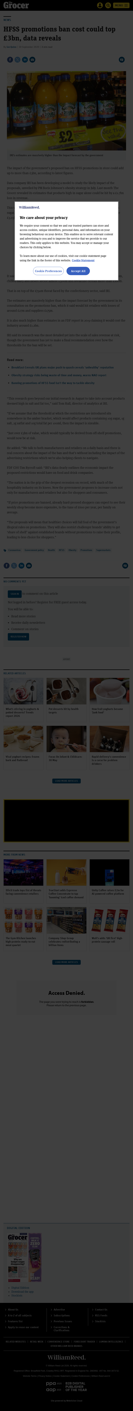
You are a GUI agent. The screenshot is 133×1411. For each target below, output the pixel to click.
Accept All (78, 271)
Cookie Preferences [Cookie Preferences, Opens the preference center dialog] (48, 271)
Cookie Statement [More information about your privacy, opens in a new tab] (83, 260)
